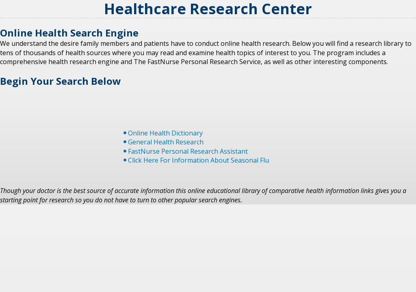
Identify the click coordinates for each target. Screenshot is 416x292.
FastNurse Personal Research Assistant (188, 151)
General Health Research (166, 141)
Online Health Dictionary (165, 133)
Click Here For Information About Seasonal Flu (198, 160)
